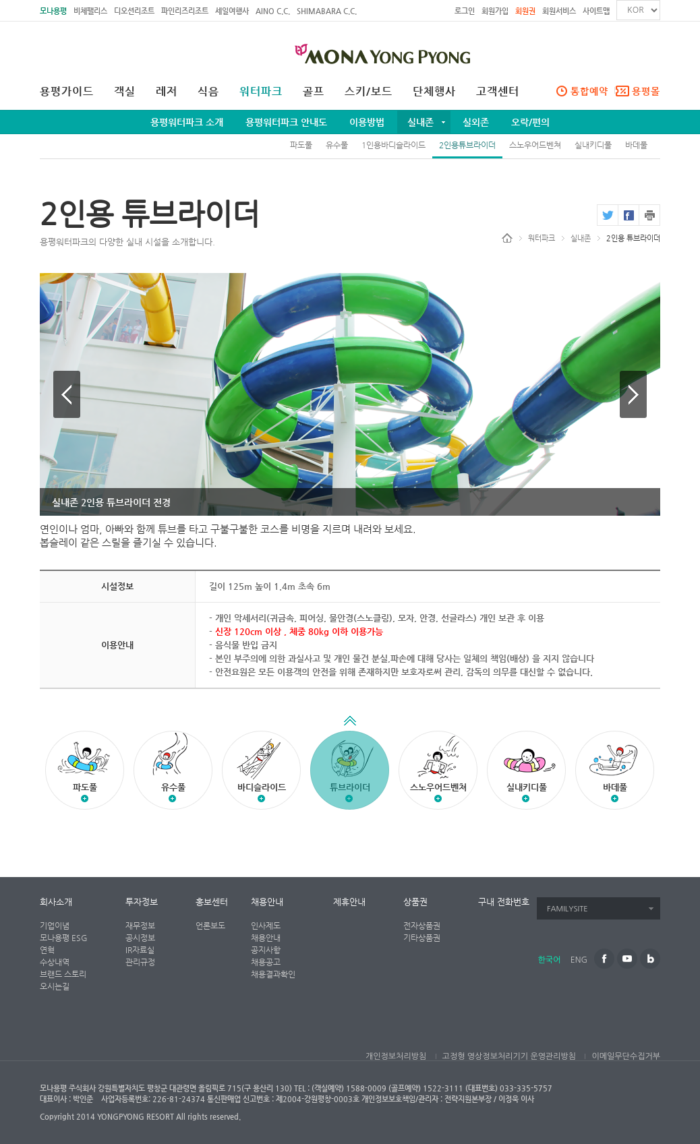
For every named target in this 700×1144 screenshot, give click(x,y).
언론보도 (210, 925)
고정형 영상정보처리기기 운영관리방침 (509, 1056)
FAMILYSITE (567, 909)
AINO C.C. (273, 11)
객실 (125, 91)
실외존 (476, 122)
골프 (313, 91)
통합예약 (589, 91)
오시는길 (54, 986)
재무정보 (140, 925)
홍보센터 (212, 902)
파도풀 (301, 145)
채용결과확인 (273, 974)
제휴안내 (349, 902)
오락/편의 (530, 122)
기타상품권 (421, 937)
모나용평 (53, 11)
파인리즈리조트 (184, 11)
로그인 (465, 11)
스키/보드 (368, 91)
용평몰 (646, 91)
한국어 (549, 960)
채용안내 (267, 902)
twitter (607, 215)
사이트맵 (596, 11)
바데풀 (636, 145)
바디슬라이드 (261, 787)
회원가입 (495, 11)
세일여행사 (232, 11)
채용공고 (266, 962)
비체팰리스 (90, 11)
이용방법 (366, 122)
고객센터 (497, 91)
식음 (208, 91)
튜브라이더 (349, 763)
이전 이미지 (66, 394)
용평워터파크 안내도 (286, 122)
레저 (166, 91)
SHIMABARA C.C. (327, 11)
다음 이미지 (633, 394)
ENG (579, 960)
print (649, 215)
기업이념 (54, 925)
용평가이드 (67, 91)
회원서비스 (559, 11)
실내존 (420, 122)
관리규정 (140, 962)
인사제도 (266, 925)
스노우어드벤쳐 (535, 145)
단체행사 (434, 91)
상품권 (415, 902)
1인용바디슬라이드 (393, 145)
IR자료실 (139, 950)
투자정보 (141, 902)
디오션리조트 (134, 11)
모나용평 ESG (64, 937)
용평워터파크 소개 (186, 122)
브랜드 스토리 (63, 974)
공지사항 (266, 950)
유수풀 (337, 145)
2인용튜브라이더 (467, 145)
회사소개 (56, 902)
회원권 (525, 11)
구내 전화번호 (503, 902)
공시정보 (140, 937)
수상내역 (54, 962)
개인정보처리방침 (396, 1056)
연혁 (47, 950)
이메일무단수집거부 (625, 1056)
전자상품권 (421, 925)
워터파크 (261, 91)
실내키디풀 (593, 145)
